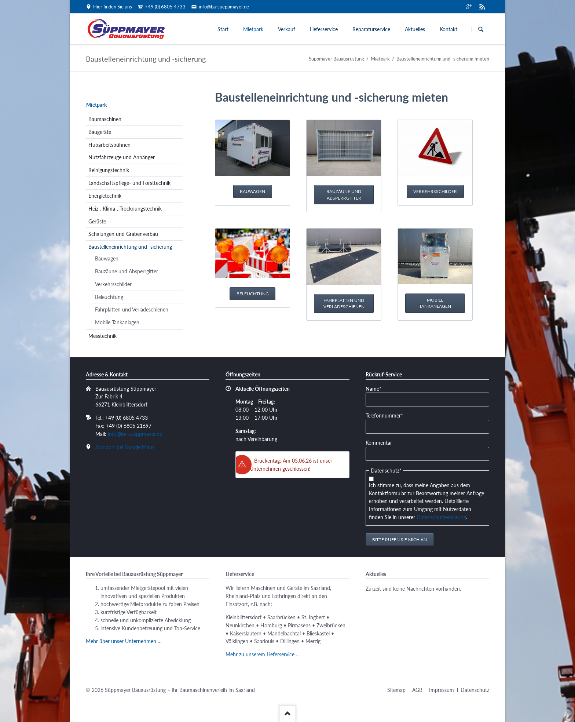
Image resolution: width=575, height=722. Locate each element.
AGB (417, 690)
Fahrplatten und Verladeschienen (344, 304)
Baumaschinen (104, 119)
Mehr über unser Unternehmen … (124, 641)
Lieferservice (324, 29)
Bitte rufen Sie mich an (399, 539)
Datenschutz (475, 690)
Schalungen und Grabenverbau (123, 234)
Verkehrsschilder (435, 191)
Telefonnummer (384, 415)
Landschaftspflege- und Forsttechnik (129, 183)
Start (222, 29)
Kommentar (379, 443)
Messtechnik (102, 336)
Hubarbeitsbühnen (109, 145)
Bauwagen (252, 191)
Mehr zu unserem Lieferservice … (263, 654)
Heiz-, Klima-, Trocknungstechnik (125, 208)
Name (377, 388)
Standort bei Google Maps (124, 447)
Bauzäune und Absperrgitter (343, 195)
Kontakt (448, 29)
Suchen (481, 29)
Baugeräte (99, 132)
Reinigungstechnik (108, 170)
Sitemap (396, 690)
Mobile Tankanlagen (435, 303)
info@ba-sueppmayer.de (135, 434)
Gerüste (97, 221)
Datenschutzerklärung (441, 517)
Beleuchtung (253, 293)
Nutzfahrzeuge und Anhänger (121, 157)
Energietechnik (104, 196)
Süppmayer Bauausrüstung (336, 59)
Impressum (441, 690)
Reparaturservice (371, 29)
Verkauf (286, 29)
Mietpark (253, 29)
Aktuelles (415, 29)
